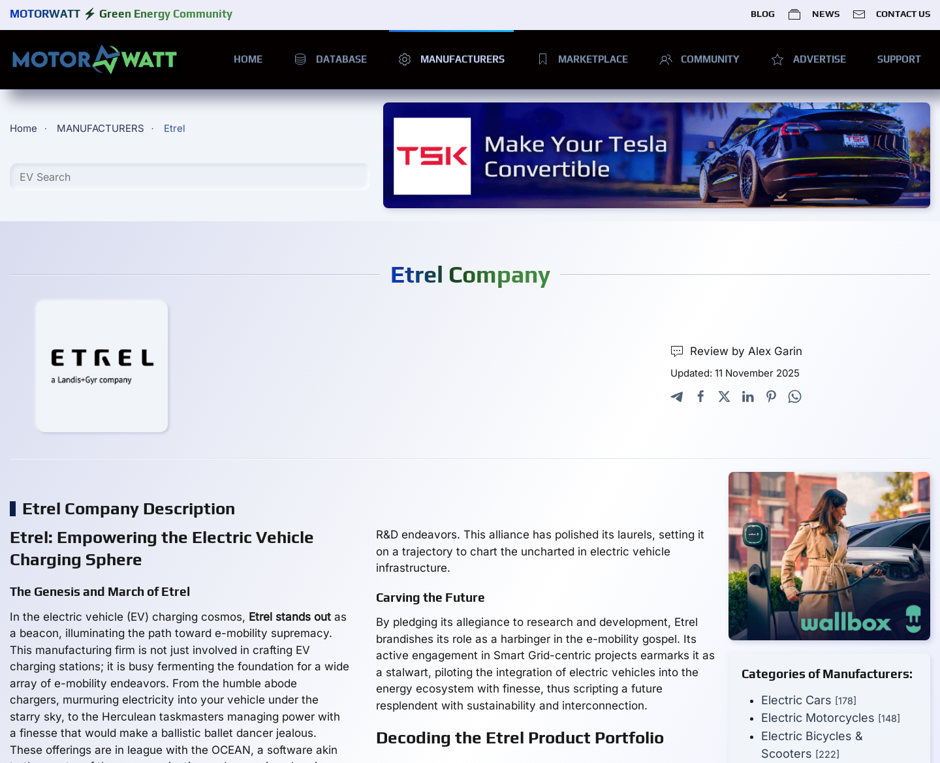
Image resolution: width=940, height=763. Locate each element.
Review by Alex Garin (736, 351)
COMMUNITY (699, 59)
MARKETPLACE (582, 59)
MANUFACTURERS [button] (451, 59)
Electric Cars (808, 700)
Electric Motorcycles (830, 717)
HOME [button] (248, 59)
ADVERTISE (808, 59)
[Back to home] (95, 59)
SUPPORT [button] (899, 59)
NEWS (813, 14)
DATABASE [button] (330, 59)
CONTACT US (891, 14)
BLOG (763, 13)
